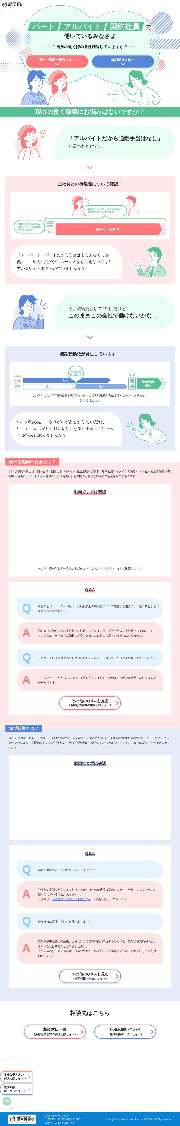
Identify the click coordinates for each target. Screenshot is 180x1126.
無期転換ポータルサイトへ (15, 1089)
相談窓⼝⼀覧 (54, 1031)
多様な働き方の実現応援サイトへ (15, 1076)
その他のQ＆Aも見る (90, 703)
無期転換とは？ (123, 60)
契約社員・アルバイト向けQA (71, 899)
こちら (95, 400)
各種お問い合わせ (125, 1031)
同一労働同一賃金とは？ (57, 60)
